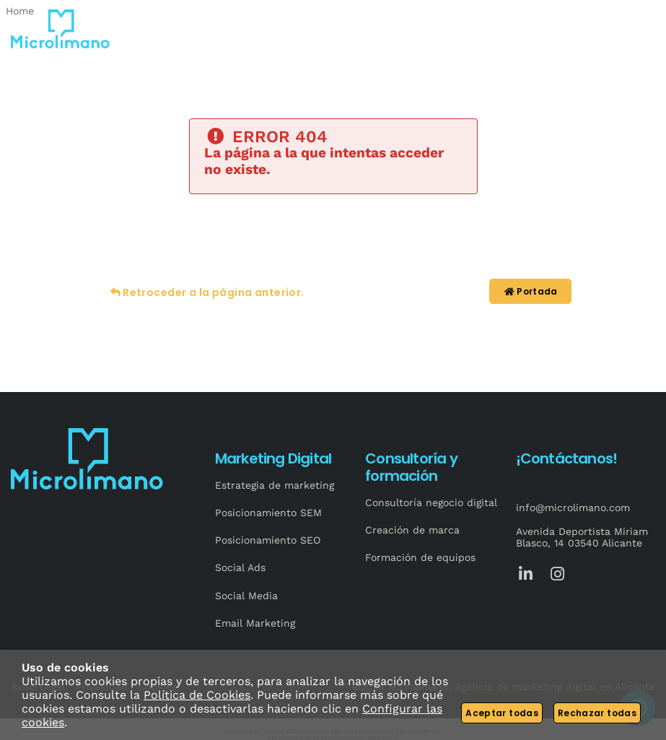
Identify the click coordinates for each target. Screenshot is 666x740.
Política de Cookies (197, 695)
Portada (530, 291)
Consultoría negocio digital (431, 502)
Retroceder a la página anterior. (206, 292)
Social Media (246, 595)
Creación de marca (412, 530)
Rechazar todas (597, 713)
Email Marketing (255, 623)
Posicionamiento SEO (267, 540)
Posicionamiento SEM (268, 512)
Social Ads (240, 567)
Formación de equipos (420, 557)
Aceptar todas (501, 713)
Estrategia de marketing (274, 485)
